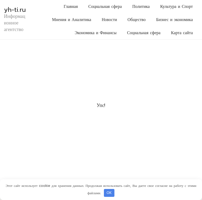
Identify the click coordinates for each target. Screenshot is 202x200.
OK (109, 192)
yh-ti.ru (15, 9)
